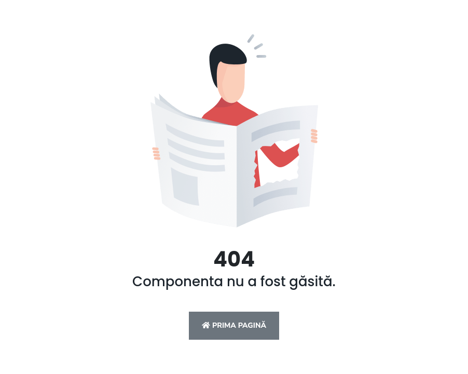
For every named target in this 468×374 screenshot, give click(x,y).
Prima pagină (234, 325)
